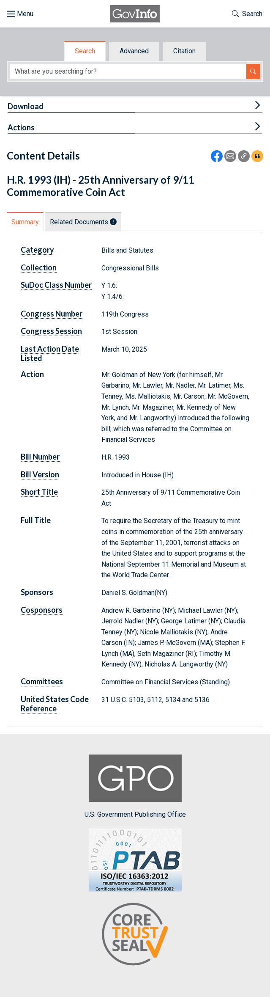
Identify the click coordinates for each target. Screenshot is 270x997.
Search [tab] (85, 51)
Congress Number (51, 313)
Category (37, 249)
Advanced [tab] (134, 51)
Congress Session (51, 331)
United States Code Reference (55, 703)
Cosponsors (42, 609)
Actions (21, 127)
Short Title (39, 491)
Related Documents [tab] (83, 222)
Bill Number (40, 456)
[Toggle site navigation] (20, 14)
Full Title (36, 520)
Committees (42, 681)
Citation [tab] (184, 51)
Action (32, 374)
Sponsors (37, 592)
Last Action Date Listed (50, 353)
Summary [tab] (25, 222)
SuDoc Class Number (56, 284)
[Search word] (128, 72)
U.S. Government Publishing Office (135, 786)
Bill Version (40, 474)
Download (26, 106)
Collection (39, 267)
